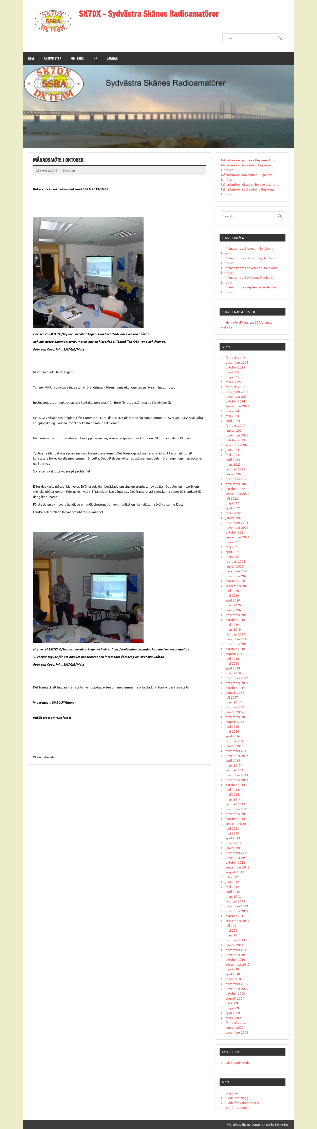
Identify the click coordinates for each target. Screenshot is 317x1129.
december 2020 (237, 571)
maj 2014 (232, 794)
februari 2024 (235, 425)
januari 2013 (234, 848)
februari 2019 (235, 634)
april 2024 (233, 420)
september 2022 (237, 493)
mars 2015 (233, 765)
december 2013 (237, 809)
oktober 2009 (235, 993)
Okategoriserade (238, 1062)
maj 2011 (232, 930)
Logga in (232, 1093)
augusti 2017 (235, 692)
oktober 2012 (235, 862)
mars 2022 (233, 513)
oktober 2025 (235, 367)
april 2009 (233, 1013)
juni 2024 (232, 411)
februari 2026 (235, 357)
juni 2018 (232, 658)
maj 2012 (232, 886)
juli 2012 (232, 877)
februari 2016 (235, 741)
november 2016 (237, 717)
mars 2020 (233, 605)
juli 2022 (232, 498)
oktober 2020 (235, 581)
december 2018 (237, 639)
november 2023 (237, 435)
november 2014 (237, 780)
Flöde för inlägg (237, 1098)
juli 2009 (232, 1003)
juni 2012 (232, 882)
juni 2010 (232, 969)
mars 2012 (233, 896)
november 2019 (237, 615)
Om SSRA (77, 58)
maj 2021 (232, 547)
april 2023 (233, 459)
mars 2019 (233, 629)
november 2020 (237, 576)
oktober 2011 (235, 916)
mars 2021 (233, 556)
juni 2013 (232, 828)
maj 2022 (232, 503)
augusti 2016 (235, 721)
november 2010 (237, 954)
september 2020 (237, 586)
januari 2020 (234, 610)
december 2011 (237, 906)
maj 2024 (232, 416)
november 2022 (237, 484)
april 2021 (233, 552)
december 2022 (237, 479)
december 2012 (237, 852)
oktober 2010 (235, 959)
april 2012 (233, 891)
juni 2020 (232, 590)
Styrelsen (69, 170)
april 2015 (233, 760)
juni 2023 (232, 450)
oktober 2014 (235, 785)
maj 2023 (232, 454)
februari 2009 (235, 1022)
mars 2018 (233, 673)
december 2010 (237, 950)
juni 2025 (232, 372)
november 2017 (237, 683)
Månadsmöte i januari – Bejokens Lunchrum (252, 160)
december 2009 (237, 984)
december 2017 (237, 678)
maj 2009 (232, 1008)
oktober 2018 (235, 649)
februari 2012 (235, 901)
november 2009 (237, 988)
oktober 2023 (235, 440)
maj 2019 (232, 624)
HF (95, 58)
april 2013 (233, 838)
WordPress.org (236, 1107)
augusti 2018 (235, 653)
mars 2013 (233, 843)
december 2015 (237, 751)
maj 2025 (232, 377)
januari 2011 (234, 945)
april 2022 (233, 508)
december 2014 (237, 775)
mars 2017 (233, 702)
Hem (31, 58)
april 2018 (233, 668)
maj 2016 (232, 731)
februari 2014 (235, 804)
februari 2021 (235, 561)
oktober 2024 (235, 401)
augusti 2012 (235, 872)
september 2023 (237, 445)
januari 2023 (234, 474)
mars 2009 (233, 1018)
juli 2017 (232, 697)
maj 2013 (232, 833)
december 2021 (237, 522)
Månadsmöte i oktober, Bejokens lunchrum (251, 184)
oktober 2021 (235, 532)
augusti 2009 (235, 998)
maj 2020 (232, 595)
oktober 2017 (235, 687)
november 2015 (237, 755)
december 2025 (237, 362)
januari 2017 (234, 712)
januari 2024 (234, 430)
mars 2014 (233, 799)
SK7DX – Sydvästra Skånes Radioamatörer (149, 13)
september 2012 (237, 867)
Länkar (112, 58)
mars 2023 (233, 464)
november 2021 (237, 527)
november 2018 (237, 644)
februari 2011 (235, 940)
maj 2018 (232, 663)
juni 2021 (232, 542)
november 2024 (237, 396)
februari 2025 (235, 386)
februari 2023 (235, 469)
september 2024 (237, 406)
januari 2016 (234, 746)
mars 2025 (233, 382)
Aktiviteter (52, 58)
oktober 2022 (235, 488)
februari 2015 (235, 770)
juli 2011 (232, 925)
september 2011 (237, 920)
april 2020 (233, 600)
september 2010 (237, 964)
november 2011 (237, 911)
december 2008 (237, 1032)
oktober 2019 (235, 619)
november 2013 (237, 814)
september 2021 (237, 537)
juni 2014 (232, 789)
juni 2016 (232, 726)
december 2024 (237, 391)
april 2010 (233, 974)
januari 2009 (234, 1027)
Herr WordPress (237, 322)
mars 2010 (233, 979)
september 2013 (237, 823)
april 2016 (233, 736)
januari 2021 (234, 566)
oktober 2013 (235, 819)
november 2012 (237, 857)
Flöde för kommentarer (242, 1102)
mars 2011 (233, 935)
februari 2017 (235, 707)
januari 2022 (234, 518)
